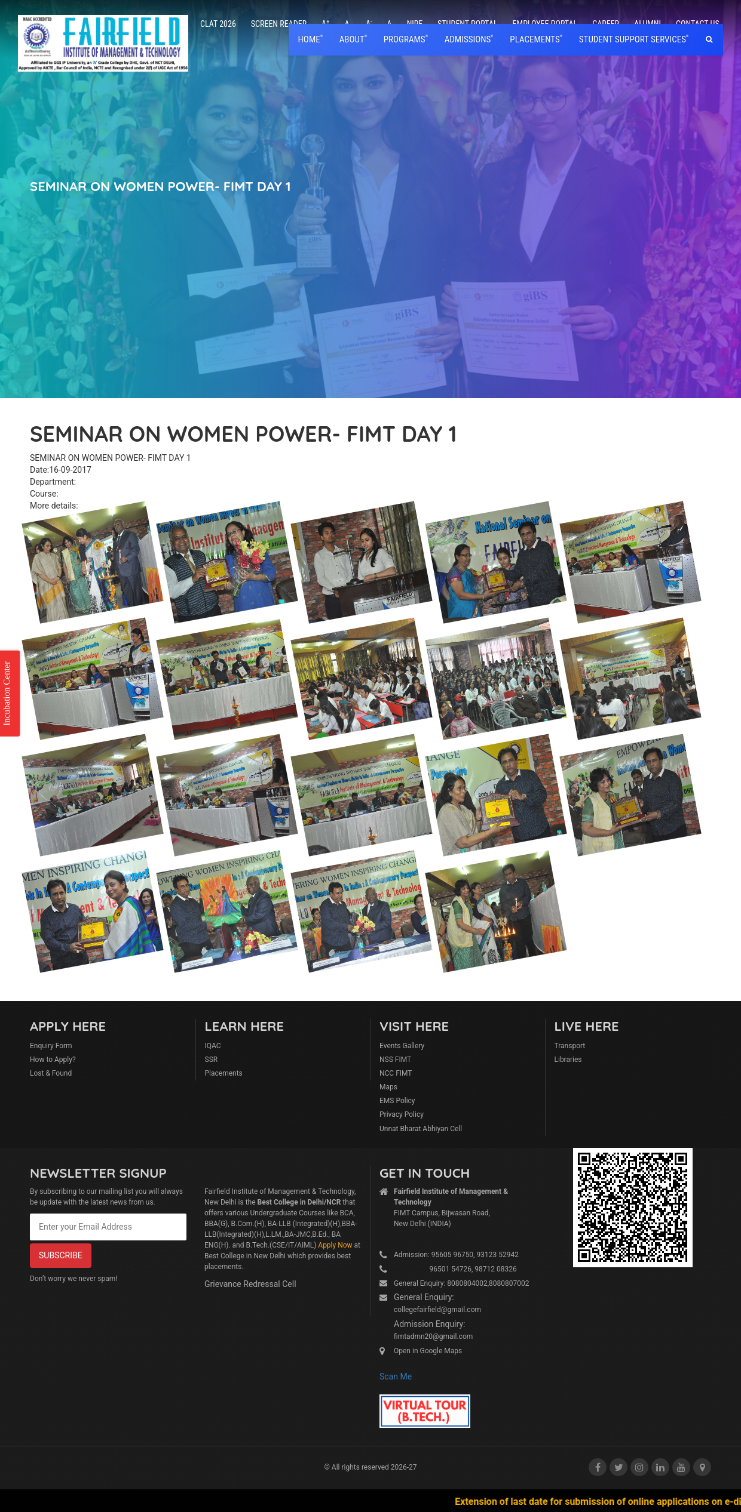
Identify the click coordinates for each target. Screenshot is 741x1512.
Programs (404, 39)
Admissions (468, 39)
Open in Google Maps (428, 1351)
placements (534, 39)
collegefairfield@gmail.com (437, 1309)
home (309, 39)
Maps (388, 1087)
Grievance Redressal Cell (250, 1284)
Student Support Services (632, 39)
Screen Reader (279, 24)
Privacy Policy (401, 1114)
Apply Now (335, 1245)
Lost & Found (51, 1073)
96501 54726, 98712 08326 (455, 1269)
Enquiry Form (51, 1046)
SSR (211, 1059)
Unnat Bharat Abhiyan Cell (420, 1129)
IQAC (213, 1046)
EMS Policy (397, 1101)
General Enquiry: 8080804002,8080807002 (461, 1283)
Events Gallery (401, 1046)
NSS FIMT (395, 1059)
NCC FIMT (395, 1073)
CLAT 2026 (218, 24)
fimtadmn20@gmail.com (433, 1336)
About (352, 39)
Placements (224, 1073)
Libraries (568, 1059)
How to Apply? (53, 1059)
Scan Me (395, 1376)
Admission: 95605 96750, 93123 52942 (456, 1255)
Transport (570, 1046)
